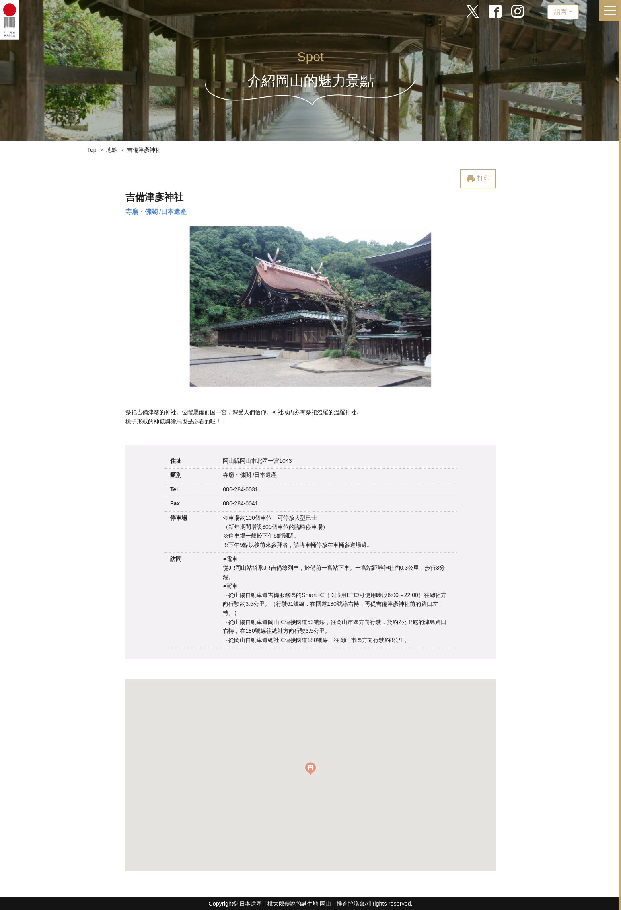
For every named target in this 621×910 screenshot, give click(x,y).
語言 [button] (560, 11)
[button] (310, 768)
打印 (478, 178)
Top (92, 150)
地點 (111, 150)
